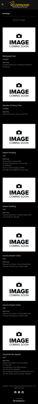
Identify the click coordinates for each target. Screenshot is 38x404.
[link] (19, 4)
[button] (3, 4)
